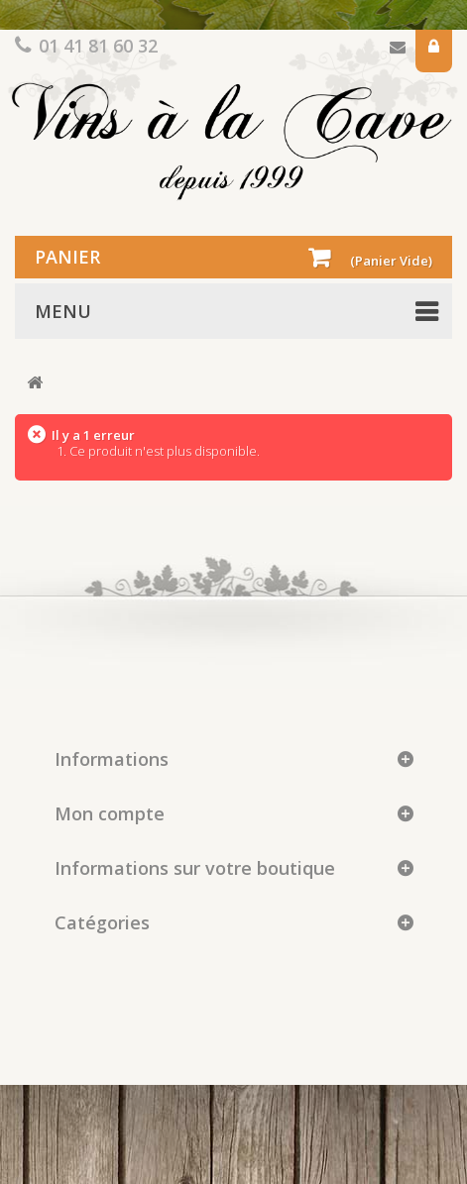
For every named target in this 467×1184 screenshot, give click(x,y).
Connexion (433, 51)
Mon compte (110, 813)
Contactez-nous (397, 51)
